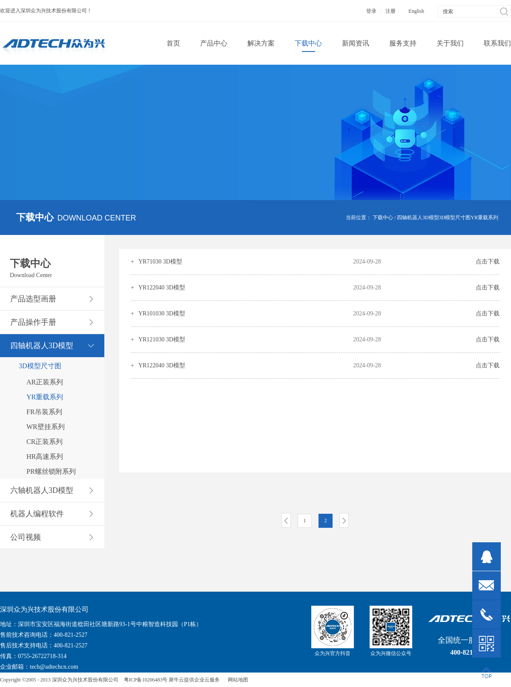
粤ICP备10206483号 (146, 680)
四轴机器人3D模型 (418, 217)
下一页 (344, 520)
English (416, 11)
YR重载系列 (484, 217)
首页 (173, 43)
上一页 (286, 520)
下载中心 (383, 217)
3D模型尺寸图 (455, 217)
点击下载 (488, 261)
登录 (371, 11)
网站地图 (236, 680)
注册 (390, 11)
